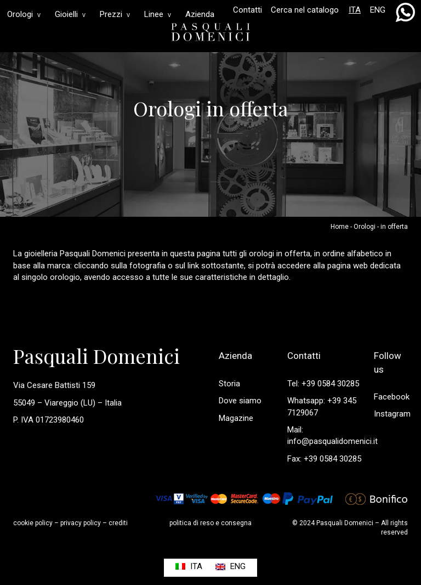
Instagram (392, 414)
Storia (229, 384)
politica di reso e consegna (210, 523)
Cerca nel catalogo (305, 10)
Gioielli (70, 14)
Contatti (247, 10)
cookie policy (33, 523)
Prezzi (115, 14)
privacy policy (80, 523)
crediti (118, 523)
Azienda (199, 14)
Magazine (236, 418)
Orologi (24, 14)
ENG (377, 10)
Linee (157, 14)
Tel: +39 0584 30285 (323, 384)
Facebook (391, 397)
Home (340, 226)
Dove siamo (240, 401)
